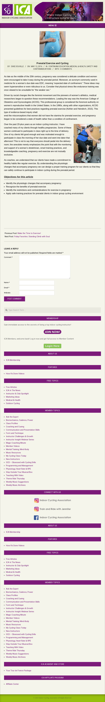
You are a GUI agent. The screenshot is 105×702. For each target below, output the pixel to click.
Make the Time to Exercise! (29, 233)
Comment (8, 257)
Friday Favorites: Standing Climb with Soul (32, 236)
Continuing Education (59, 66)
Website (7, 293)
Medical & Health (78, 66)
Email (6, 288)
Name (7, 282)
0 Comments (66, 69)
